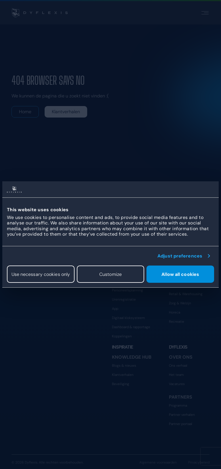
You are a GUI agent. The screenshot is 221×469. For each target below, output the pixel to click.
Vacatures (177, 384)
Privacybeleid (198, 462)
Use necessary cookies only (41, 274)
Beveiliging (120, 384)
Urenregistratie (124, 299)
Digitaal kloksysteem (128, 318)
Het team (176, 374)
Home (25, 112)
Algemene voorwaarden (158, 462)
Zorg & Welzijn (180, 303)
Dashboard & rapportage (131, 327)
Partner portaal (180, 424)
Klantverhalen (66, 112)
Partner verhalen (182, 414)
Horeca (174, 312)
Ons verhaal (178, 365)
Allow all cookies (180, 274)
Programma (178, 405)
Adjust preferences (179, 256)
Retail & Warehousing (186, 294)
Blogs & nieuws (124, 365)
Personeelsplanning (127, 290)
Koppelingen (122, 336)
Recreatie (176, 321)
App (115, 308)
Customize (110, 274)
